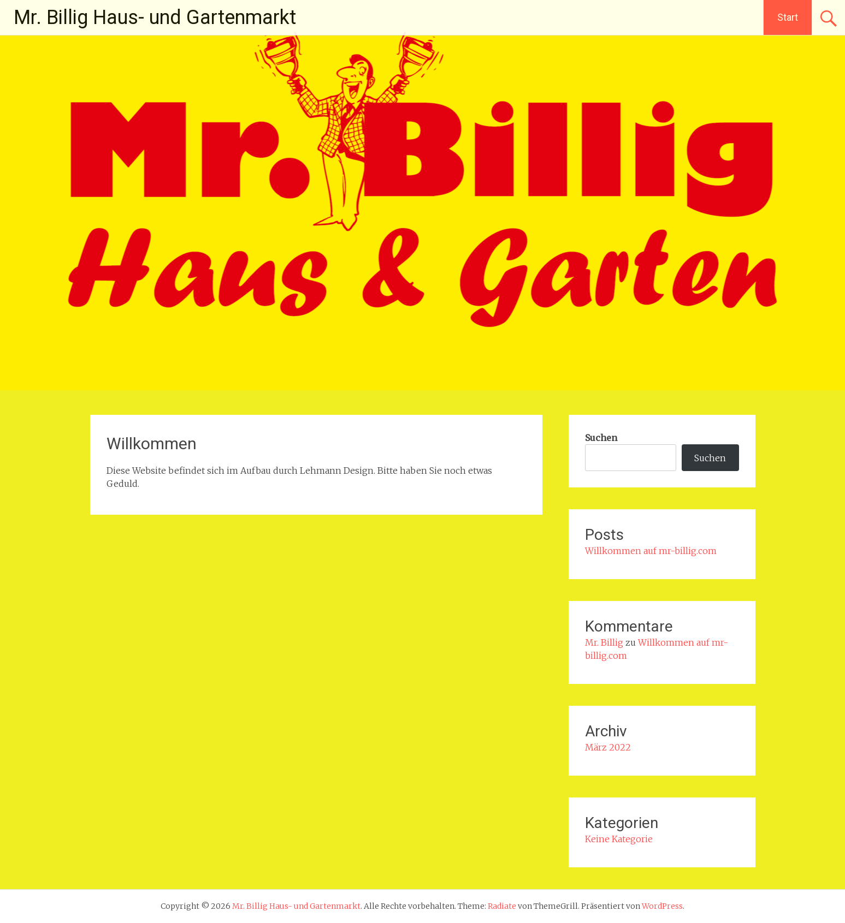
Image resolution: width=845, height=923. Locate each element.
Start (787, 17)
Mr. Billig (604, 642)
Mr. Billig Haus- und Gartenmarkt (155, 17)
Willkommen (152, 443)
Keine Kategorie (619, 838)
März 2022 (608, 747)
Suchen (601, 437)
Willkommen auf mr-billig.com (651, 550)
